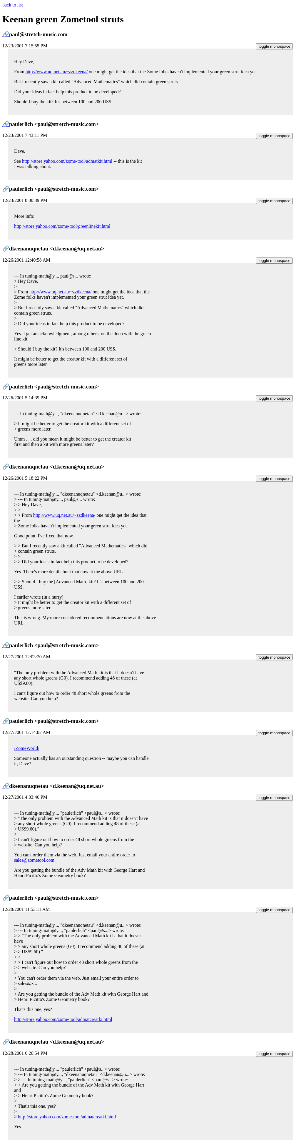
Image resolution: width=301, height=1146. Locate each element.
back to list (12, 4)
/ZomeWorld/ (26, 748)
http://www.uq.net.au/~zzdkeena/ (57, 71)
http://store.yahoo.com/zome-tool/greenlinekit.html (62, 226)
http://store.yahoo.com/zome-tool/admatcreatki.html (63, 1019)
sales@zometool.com (34, 860)
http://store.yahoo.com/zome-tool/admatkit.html (67, 161)
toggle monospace (274, 46)
